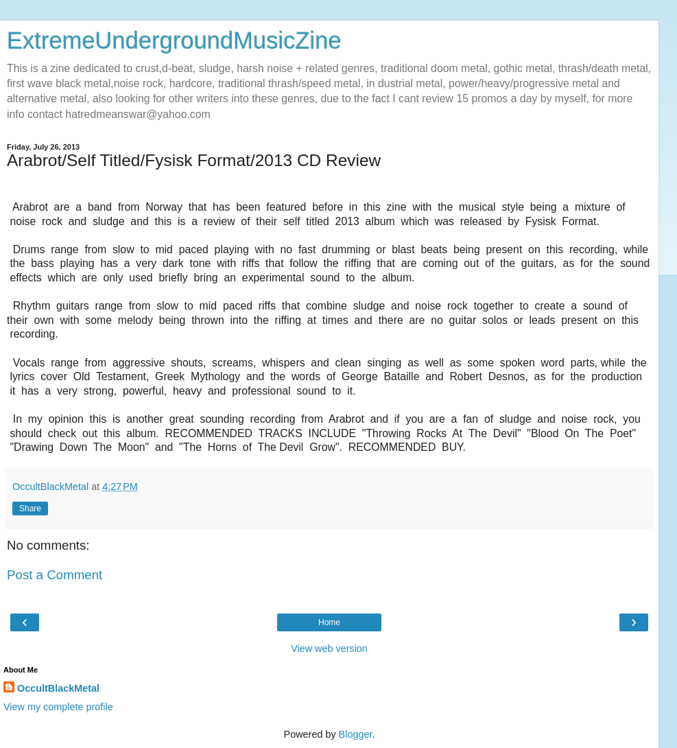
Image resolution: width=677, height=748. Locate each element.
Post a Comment (54, 575)
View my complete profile (58, 706)
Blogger (355, 734)
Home (329, 622)
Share (30, 508)
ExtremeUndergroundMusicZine (174, 40)
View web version (329, 648)
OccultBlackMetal (58, 688)
